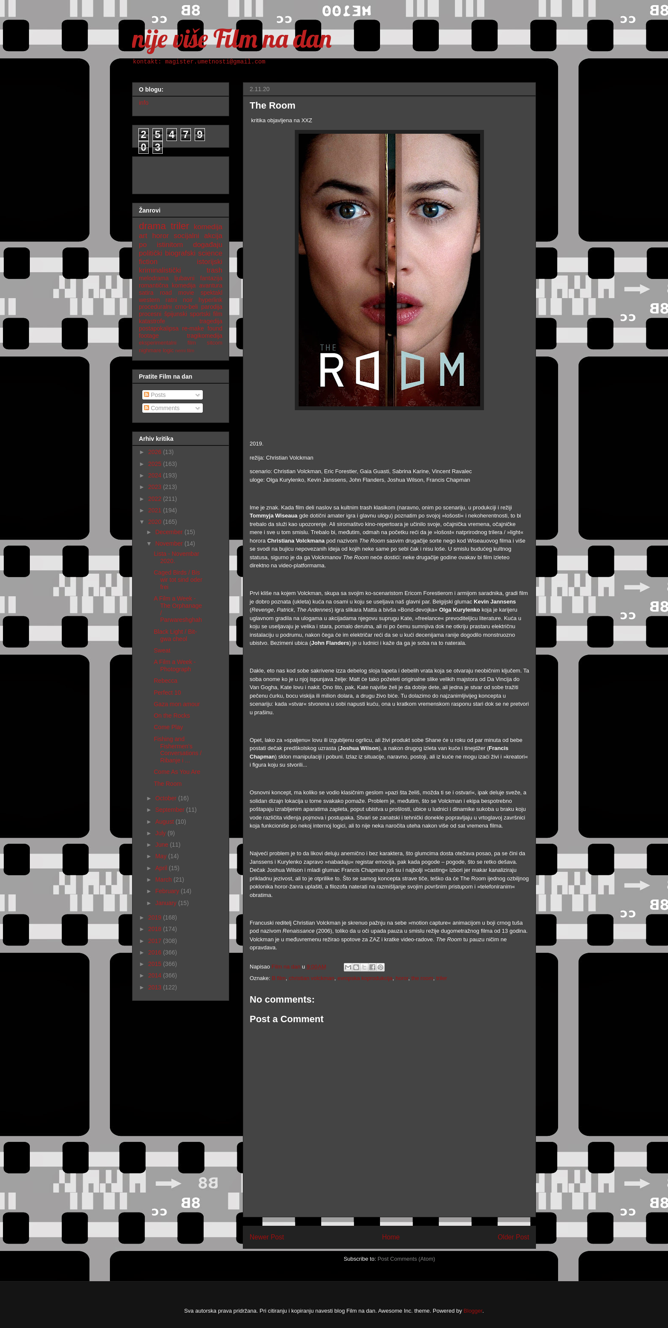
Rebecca (165, 680)
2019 (155, 917)
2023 (155, 486)
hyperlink (210, 299)
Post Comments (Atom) (406, 1259)
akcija (213, 236)
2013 (155, 987)
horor (402, 978)
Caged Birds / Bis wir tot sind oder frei (178, 579)
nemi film (184, 350)
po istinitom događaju (180, 245)
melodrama (154, 278)
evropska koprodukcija (364, 978)
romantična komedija (167, 285)
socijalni (186, 236)
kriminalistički (160, 270)
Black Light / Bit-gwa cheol (175, 635)
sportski (200, 313)
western (149, 299)
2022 (155, 498)
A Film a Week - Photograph (175, 665)
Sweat (162, 650)
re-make (193, 328)
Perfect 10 (167, 692)
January (166, 903)
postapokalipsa (159, 328)
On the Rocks (172, 715)
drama (152, 226)
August (165, 821)
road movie (177, 292)
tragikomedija (204, 335)
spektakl (211, 292)
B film (279, 978)
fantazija (211, 278)
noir (188, 299)
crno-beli (186, 306)
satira (146, 292)
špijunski (175, 313)
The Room (167, 783)
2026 (155, 451)
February (168, 891)
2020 (155, 521)
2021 (155, 510)
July (161, 833)
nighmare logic (156, 351)
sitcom (214, 343)
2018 (155, 929)
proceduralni (155, 306)
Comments (162, 408)
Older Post (513, 1237)
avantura (210, 285)
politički (150, 253)
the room (422, 978)
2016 (155, 952)
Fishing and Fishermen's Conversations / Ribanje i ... (178, 750)
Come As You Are (177, 771)
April (162, 868)
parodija (211, 306)
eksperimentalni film (167, 343)
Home (391, 1237)
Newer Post (267, 1237)
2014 (155, 975)
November (169, 543)
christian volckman (311, 978)
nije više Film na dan (231, 38)
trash (214, 270)
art (143, 236)
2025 (155, 463)
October (166, 798)
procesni (150, 313)
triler (441, 978)
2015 (155, 963)
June (162, 844)
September (170, 809)
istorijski (209, 262)
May (161, 856)
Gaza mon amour (177, 704)
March (164, 879)
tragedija (210, 321)
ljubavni (184, 278)
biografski (180, 253)
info (144, 102)
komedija (208, 227)
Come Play (168, 727)
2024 (155, 475)
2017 (155, 940)
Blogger (473, 1311)
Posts (155, 394)
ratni (171, 299)
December (169, 532)
